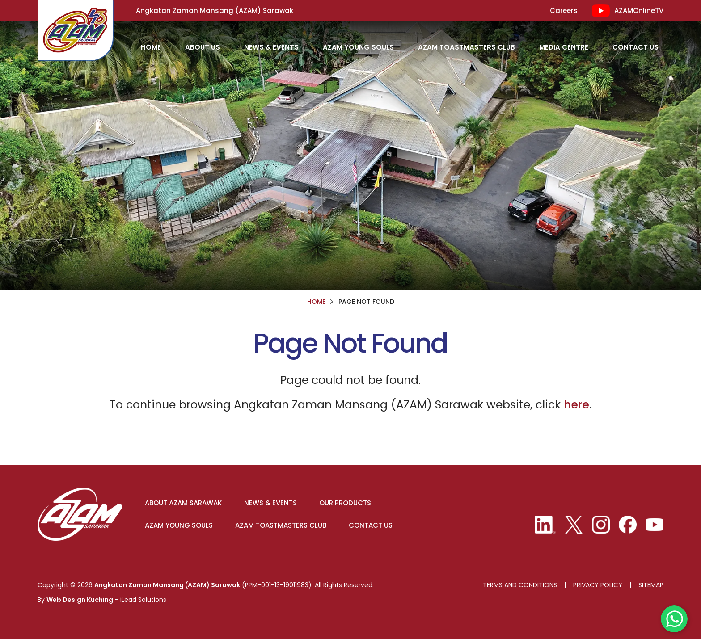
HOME (151, 47)
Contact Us (635, 47)
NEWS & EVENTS (270, 503)
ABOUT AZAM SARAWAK (183, 503)
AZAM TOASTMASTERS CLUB (280, 525)
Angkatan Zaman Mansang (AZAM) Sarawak (167, 584)
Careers (564, 11)
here (576, 404)
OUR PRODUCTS (345, 503)
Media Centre (563, 47)
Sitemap (650, 585)
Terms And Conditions (520, 585)
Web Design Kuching (79, 599)
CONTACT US (371, 525)
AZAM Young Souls (358, 47)
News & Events (271, 47)
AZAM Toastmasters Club (466, 47)
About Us (202, 47)
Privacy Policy (597, 585)
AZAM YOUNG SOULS (179, 525)
